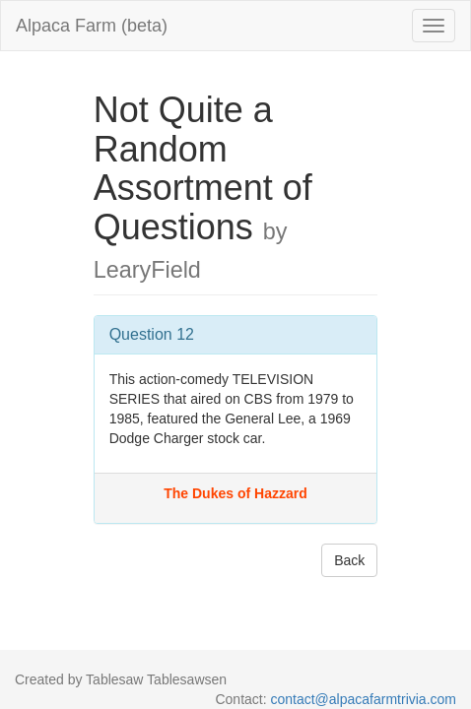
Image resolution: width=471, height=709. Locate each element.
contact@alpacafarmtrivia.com (363, 699)
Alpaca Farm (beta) (92, 25)
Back (349, 560)
